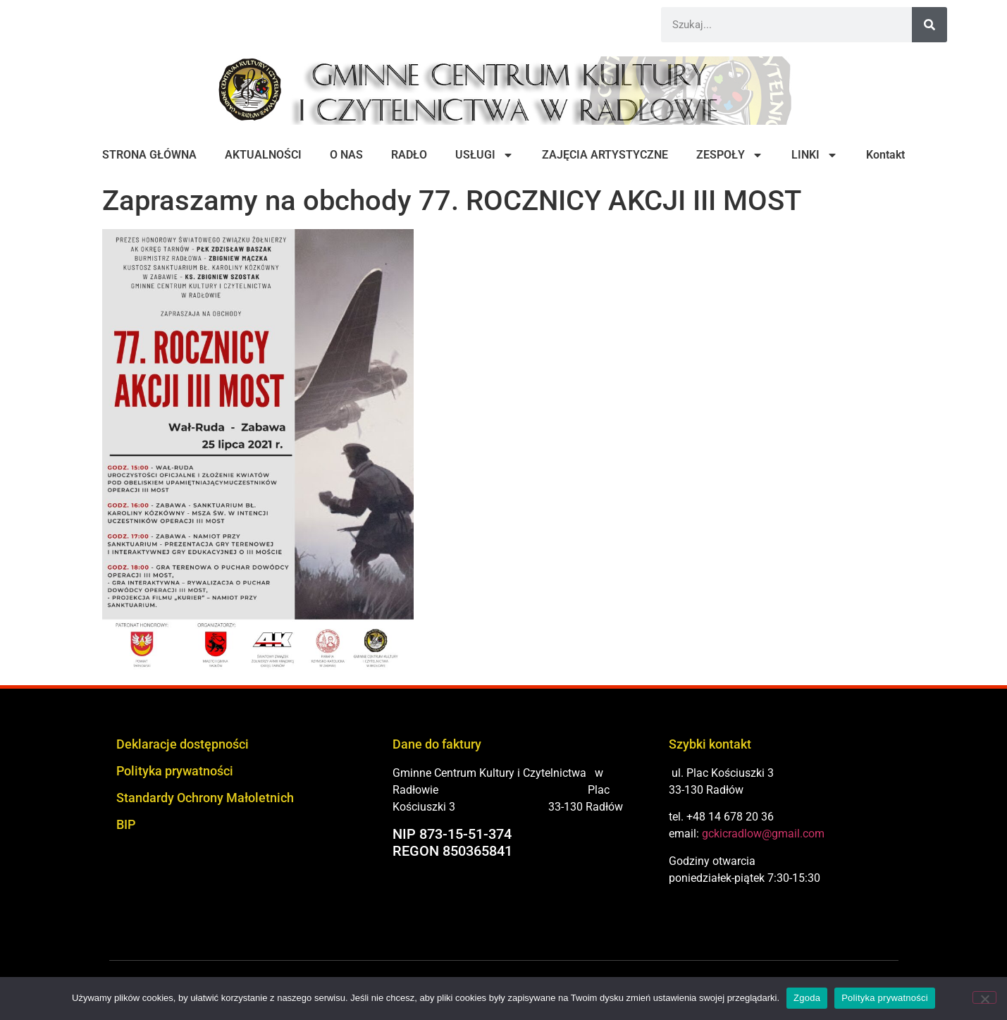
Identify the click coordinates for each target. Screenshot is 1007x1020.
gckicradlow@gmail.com (763, 833)
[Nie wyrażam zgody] (984, 997)
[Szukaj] (929, 24)
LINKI (814, 155)
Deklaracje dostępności (182, 744)
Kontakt (885, 154)
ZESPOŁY (729, 155)
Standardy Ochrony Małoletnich (205, 797)
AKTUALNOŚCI (263, 154)
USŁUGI (484, 155)
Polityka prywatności (174, 770)
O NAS (346, 154)
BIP (125, 824)
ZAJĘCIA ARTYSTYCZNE (605, 154)
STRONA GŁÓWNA (149, 154)
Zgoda (806, 998)
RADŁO (409, 154)
